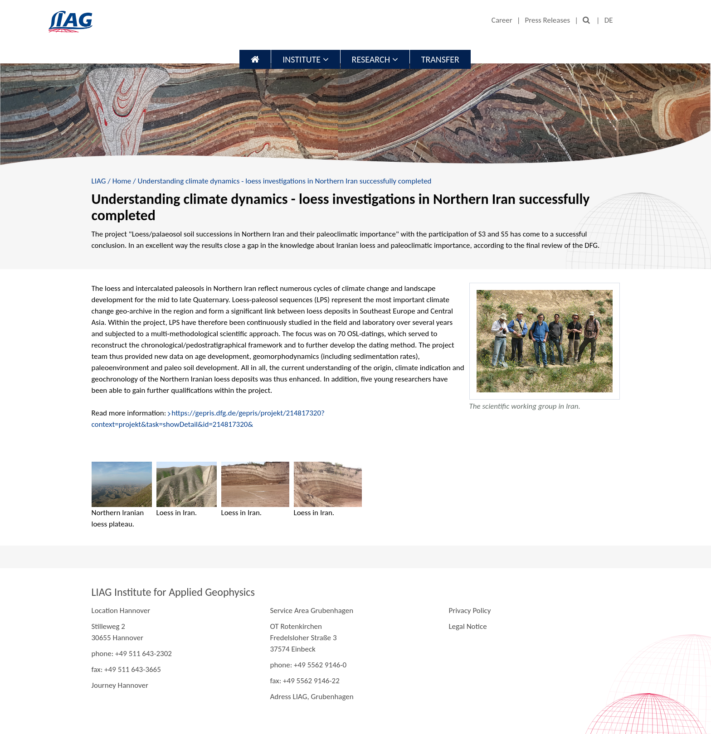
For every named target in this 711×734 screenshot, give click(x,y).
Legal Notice (467, 626)
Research (375, 59)
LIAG (99, 181)
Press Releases (547, 20)
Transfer (440, 59)
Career (502, 20)
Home (121, 181)
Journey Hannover (120, 685)
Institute (305, 59)
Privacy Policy (469, 610)
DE (608, 20)
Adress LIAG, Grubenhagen (311, 696)
